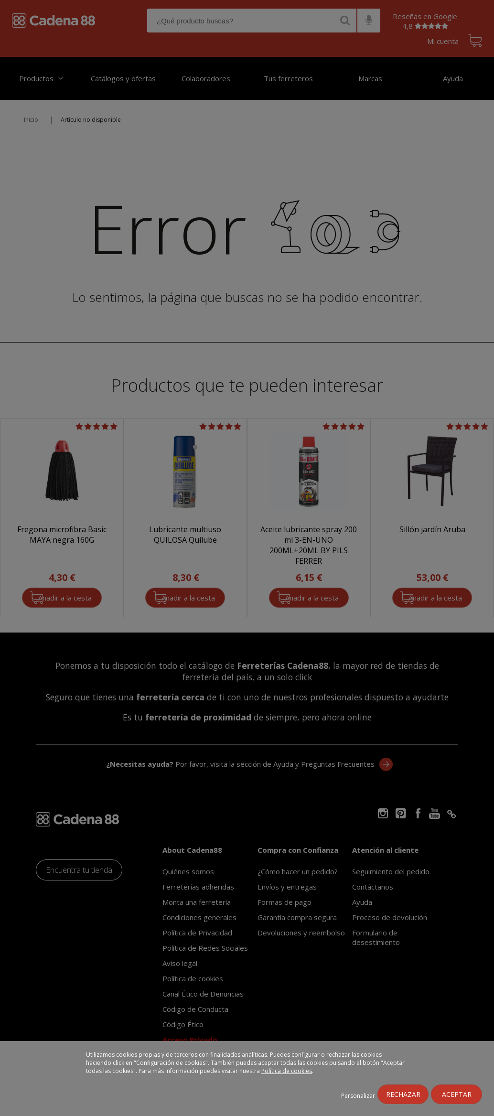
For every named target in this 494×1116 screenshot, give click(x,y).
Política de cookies (286, 1071)
